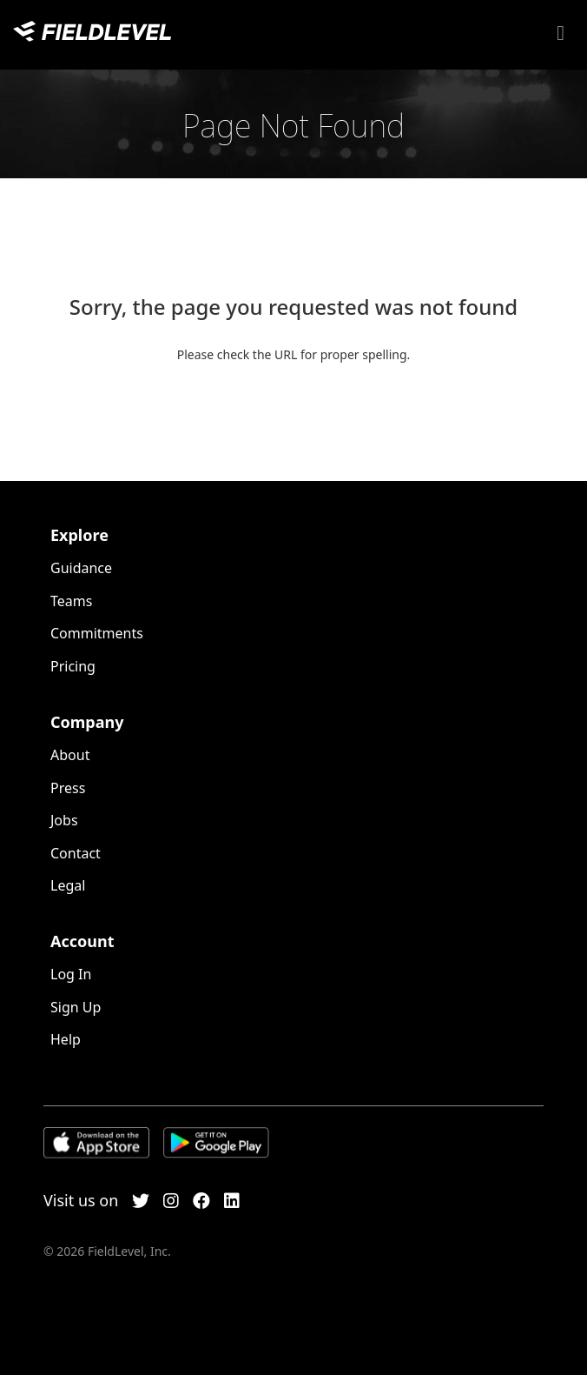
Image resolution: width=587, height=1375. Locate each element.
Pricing (73, 666)
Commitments (96, 633)
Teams (71, 601)
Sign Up (75, 1007)
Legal (67, 885)
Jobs (64, 820)
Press (67, 788)
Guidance (81, 567)
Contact (75, 853)
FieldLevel (92, 31)
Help (65, 1039)
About (69, 754)
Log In (70, 974)
